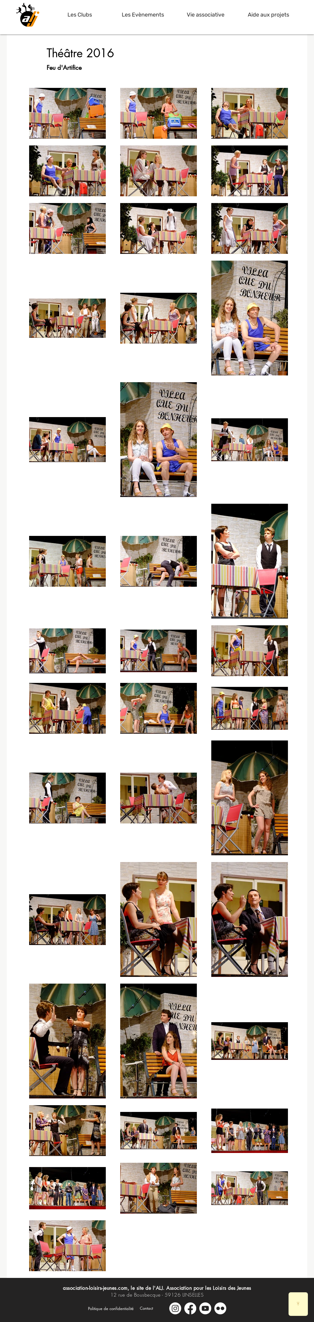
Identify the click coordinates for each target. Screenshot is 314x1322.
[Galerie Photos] (220, 1308)
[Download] (298, 1304)
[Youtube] (205, 1308)
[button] (79, 14)
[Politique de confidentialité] (111, 1308)
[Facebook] (190, 1308)
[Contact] (146, 1308)
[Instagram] (175, 1308)
